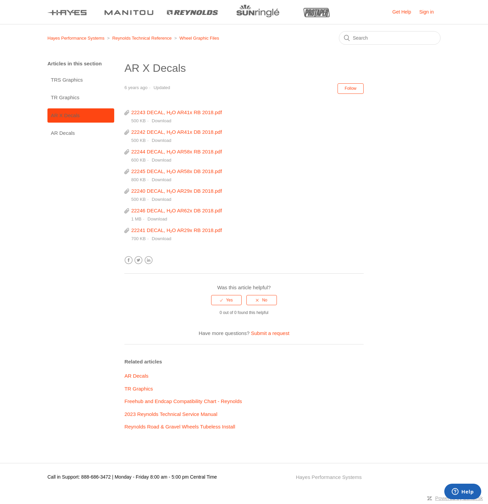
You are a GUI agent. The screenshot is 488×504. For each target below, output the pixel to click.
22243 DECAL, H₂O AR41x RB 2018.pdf (176, 112)
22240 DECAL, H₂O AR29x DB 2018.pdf (176, 191)
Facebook (128, 260)
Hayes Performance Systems (75, 38)
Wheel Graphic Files (199, 38)
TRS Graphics (67, 80)
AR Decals (63, 133)
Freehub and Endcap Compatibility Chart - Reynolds (183, 401)
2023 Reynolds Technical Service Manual (170, 414)
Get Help (401, 12)
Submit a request (270, 333)
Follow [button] (351, 88)
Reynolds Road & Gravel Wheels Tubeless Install (179, 426)
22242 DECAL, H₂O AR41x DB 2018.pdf (176, 132)
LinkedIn (148, 260)
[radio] (226, 300)
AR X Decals (65, 115)
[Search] (390, 38)
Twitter (138, 260)
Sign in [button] (426, 12)
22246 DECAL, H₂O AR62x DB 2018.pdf (176, 210)
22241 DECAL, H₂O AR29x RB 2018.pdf (176, 230)
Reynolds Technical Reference (141, 38)
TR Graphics (65, 97)
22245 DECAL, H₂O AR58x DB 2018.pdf (176, 171)
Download (161, 120)
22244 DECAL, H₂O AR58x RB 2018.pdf (176, 151)
